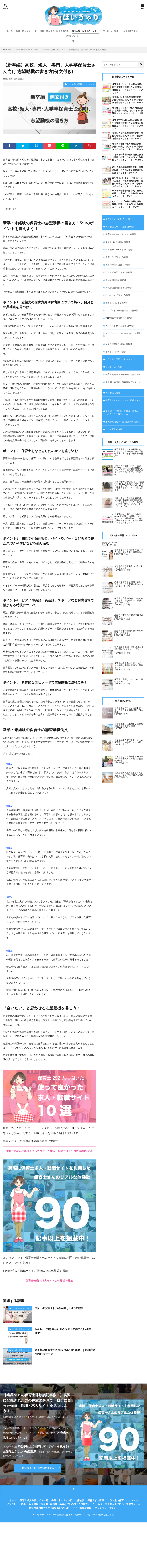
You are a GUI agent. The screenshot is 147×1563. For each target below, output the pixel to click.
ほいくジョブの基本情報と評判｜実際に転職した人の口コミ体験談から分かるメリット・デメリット (127, 204)
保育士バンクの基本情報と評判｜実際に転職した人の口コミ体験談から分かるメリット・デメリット (127, 100)
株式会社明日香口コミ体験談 (119, 287)
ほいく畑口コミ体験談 (116, 280)
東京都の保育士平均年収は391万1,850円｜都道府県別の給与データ (64, 1351)
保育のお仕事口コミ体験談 (118, 265)
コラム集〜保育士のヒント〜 (85, 31)
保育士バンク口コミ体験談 (118, 242)
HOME (8, 49)
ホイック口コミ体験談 (116, 351)
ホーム (9, 31)
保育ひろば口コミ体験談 (117, 257)
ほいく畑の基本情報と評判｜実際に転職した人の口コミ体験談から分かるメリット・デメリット (127, 170)
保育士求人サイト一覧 (26, 31)
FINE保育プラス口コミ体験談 (119, 318)
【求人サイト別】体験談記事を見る (37, 1468)
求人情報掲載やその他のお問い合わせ (123, 421)
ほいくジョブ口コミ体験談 (118, 295)
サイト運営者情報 (114, 429)
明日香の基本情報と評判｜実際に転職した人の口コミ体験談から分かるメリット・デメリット (127, 193)
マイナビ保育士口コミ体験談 (119, 272)
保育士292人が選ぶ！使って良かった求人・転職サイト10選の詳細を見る (49, 1151)
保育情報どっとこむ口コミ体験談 (121, 234)
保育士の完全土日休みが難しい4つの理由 (58, 1308)
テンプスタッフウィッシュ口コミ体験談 (121, 335)
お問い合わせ (72, 36)
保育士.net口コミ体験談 (117, 303)
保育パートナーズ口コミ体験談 (120, 325)
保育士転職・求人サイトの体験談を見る (49, 1280)
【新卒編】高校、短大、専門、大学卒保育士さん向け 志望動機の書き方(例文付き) (75, 49)
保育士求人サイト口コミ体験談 (54, 31)
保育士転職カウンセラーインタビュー (123, 374)
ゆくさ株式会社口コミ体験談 (119, 344)
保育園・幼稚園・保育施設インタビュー (121, 383)
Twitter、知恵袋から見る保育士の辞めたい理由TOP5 (62, 1331)
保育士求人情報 (130, 31)
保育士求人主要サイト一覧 (118, 219)
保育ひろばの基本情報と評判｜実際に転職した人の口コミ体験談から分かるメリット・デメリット (127, 136)
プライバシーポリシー (106, 1507)
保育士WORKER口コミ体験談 (119, 249)
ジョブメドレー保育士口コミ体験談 (122, 310)
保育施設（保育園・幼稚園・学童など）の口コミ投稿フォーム (120, 412)
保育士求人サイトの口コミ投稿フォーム (121, 402)
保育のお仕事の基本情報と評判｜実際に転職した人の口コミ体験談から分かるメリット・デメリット (127, 146)
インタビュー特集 (110, 31)
